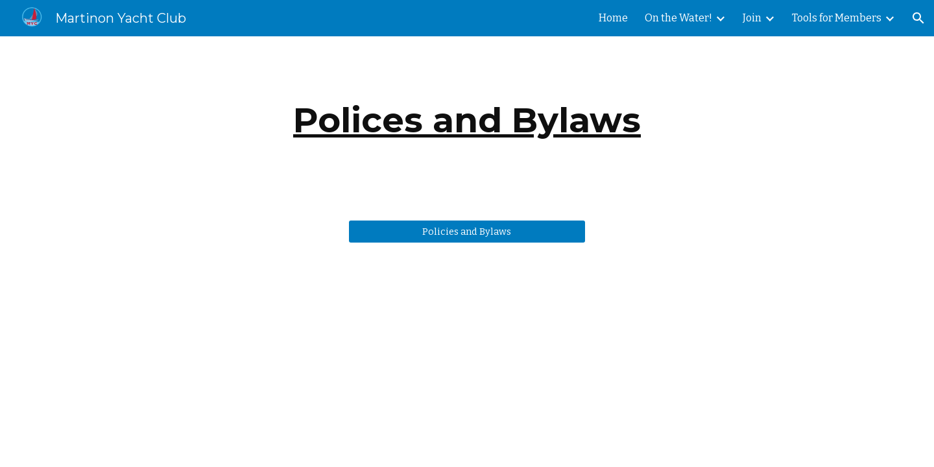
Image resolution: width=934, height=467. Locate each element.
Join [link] (752, 18)
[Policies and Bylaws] (466, 231)
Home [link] (613, 18)
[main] (467, 120)
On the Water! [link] (678, 18)
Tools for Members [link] (836, 18)
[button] (918, 18)
